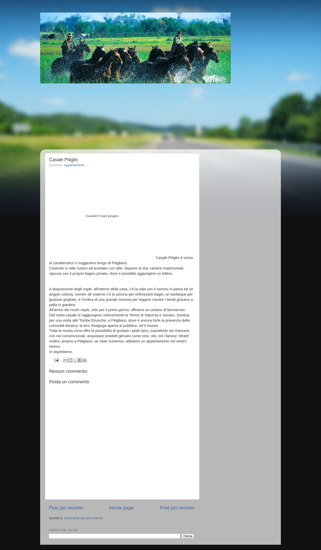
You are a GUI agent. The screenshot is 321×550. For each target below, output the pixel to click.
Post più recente (66, 507)
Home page (121, 507)
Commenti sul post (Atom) (83, 518)
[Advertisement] (166, 116)
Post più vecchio (177, 507)
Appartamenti (74, 165)
